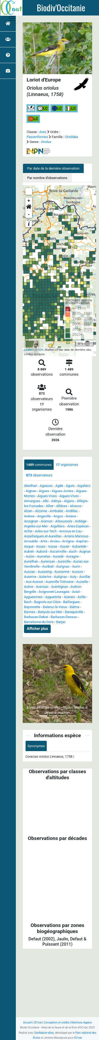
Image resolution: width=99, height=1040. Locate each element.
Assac (40, 546)
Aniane (71, 516)
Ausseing (45, 572)
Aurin (76, 566)
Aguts (70, 486)
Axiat (76, 592)
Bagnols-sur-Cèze (47, 602)
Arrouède (31, 541)
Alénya (56, 501)
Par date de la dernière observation (53, 168)
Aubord (41, 551)
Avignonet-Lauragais (54, 592)
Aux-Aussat (34, 582)
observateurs (39, 475)
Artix (44, 541)
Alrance (75, 506)
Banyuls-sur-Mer (50, 612)
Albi (46, 501)
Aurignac (63, 566)
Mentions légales (81, 1022)
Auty (73, 577)
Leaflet (28, 349)
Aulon (30, 556)
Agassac (46, 486)
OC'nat (38, 1022)
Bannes (29, 612)
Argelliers (57, 526)
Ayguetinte (53, 597)
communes (39, 465)
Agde (59, 486)
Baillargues (71, 602)
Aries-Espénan (78, 526)
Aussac (29, 572)
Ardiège (81, 521)
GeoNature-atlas (44, 1032)
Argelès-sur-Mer (36, 526)
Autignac (60, 577)
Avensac (42, 587)
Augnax (85, 551)
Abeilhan (30, 486)
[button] (28, 207)
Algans (69, 501)
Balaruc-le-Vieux (55, 607)
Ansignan (31, 521)
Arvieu (54, 541)
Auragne (72, 556)
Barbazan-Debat (36, 617)
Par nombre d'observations (47, 178)
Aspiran (82, 541)
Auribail (48, 566)
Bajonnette (32, 607)
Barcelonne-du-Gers (39, 622)
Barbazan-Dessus (64, 617)
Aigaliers (84, 486)
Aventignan (59, 587)
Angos (58, 516)
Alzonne (41, 511)
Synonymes (36, 746)
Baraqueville (74, 612)
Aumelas (43, 556)
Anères (29, 516)
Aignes (44, 491)
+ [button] (28, 201)
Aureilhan (31, 561)
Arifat (28, 531)
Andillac (72, 511)
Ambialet (56, 511)
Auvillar (84, 577)
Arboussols (63, 521)
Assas (52, 546)
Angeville (44, 516)
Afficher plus (37, 628)
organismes (67, 465)
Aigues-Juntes (62, 491)
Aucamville (58, 551)
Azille (81, 597)
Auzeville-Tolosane (60, 582)
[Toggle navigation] (11, 18)
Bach (28, 602)
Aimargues (32, 501)
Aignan (31, 491)
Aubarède (79, 546)
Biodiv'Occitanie (61, 7)
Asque (29, 546)
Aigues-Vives (47, 496)
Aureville (64, 561)
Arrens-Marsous (76, 536)
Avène (28, 587)
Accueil (27, 1022)
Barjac (61, 622)
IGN (40, 349)
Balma (74, 607)
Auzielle (82, 582)
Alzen (28, 511)
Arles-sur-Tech (45, 531)
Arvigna (67, 541)
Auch (73, 551)
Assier (64, 546)
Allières (61, 506)
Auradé (58, 556)
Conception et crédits (56, 1022)
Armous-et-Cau (70, 531)
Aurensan (48, 561)
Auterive (30, 577)
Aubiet (29, 551)
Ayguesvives (33, 597)
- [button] (28, 214)
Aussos (77, 572)
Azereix (69, 597)
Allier (50, 506)
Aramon (47, 521)
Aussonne (61, 572)
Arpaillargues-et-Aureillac (43, 536)
